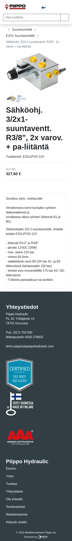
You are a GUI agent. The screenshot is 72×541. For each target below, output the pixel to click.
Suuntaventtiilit (22, 29)
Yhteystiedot (14, 491)
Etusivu (11, 468)
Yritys (10, 476)
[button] (64, 17)
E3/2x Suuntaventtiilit (20, 35)
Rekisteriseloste (17, 514)
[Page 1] (11, 98)
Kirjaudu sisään (16, 522)
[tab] (11, 98)
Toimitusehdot (15, 506)
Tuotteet (11, 483)
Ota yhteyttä (14, 499)
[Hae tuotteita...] (31, 17)
